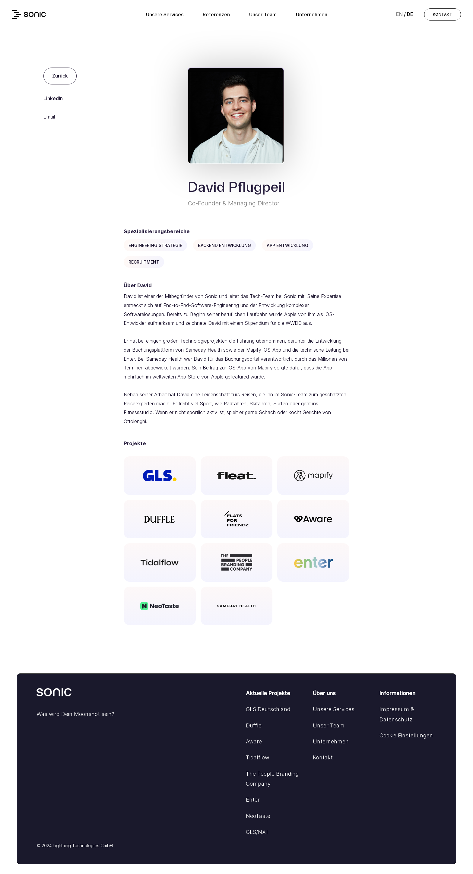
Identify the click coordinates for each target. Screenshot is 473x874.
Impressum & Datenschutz (396, 714)
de (410, 14)
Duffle (254, 725)
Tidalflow (257, 757)
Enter (253, 799)
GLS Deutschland (268, 709)
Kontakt (323, 757)
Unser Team (263, 14)
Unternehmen (311, 14)
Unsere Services (164, 14)
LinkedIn (53, 98)
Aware (254, 741)
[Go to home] (55, 693)
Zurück (60, 76)
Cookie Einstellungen (406, 735)
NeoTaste (258, 816)
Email (49, 117)
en (399, 14)
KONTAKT (442, 14)
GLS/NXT (257, 832)
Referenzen (216, 14)
